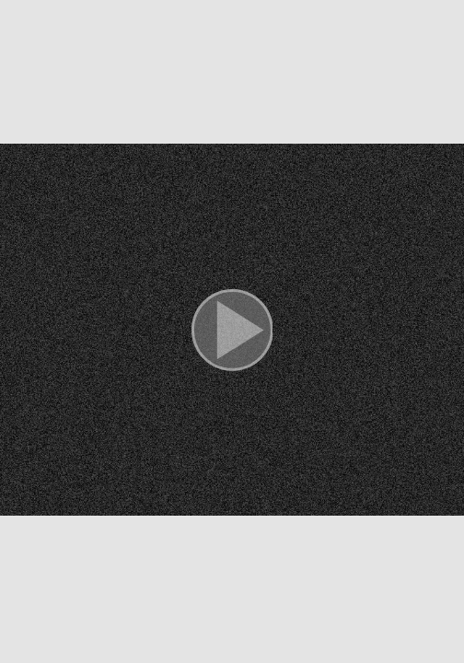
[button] (232, 331)
